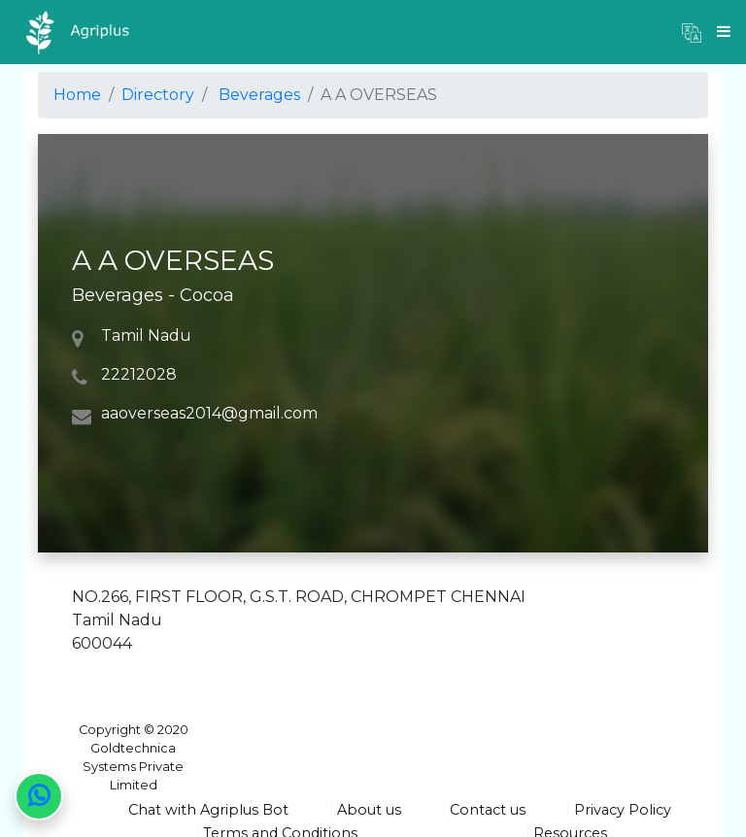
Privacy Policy (622, 810)
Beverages (259, 94)
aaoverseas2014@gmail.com (209, 413)
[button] (691, 32)
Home (77, 94)
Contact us (488, 810)
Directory (157, 94)
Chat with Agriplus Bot (208, 810)
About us (369, 810)
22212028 (139, 374)
